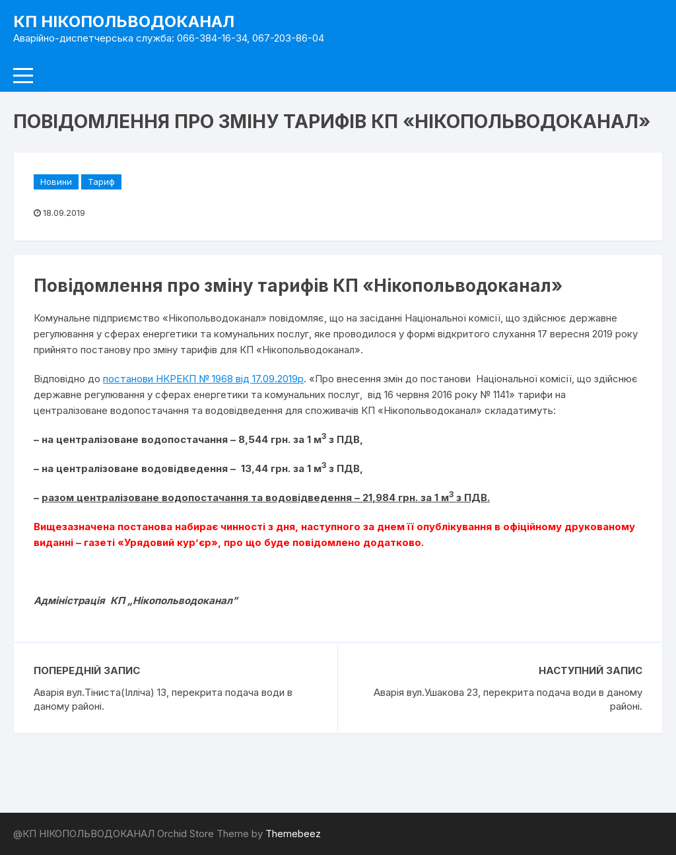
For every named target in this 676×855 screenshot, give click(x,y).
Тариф (101, 181)
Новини (56, 181)
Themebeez (293, 833)
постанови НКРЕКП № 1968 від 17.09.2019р (203, 378)
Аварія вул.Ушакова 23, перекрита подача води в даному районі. (508, 699)
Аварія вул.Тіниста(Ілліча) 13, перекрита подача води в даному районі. (163, 699)
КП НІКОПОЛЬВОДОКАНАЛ (123, 21)
